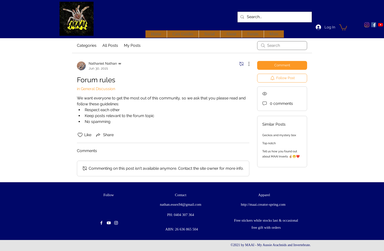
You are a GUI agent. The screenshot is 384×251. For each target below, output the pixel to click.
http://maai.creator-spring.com (263, 204)
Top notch (269, 143)
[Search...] (274, 17)
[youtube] (380, 24)
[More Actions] (246, 64)
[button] (343, 27)
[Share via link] (104, 135)
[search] (282, 45)
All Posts (110, 45)
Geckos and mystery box (279, 135)
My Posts (132, 45)
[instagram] (116, 222)
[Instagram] (366, 24)
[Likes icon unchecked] (80, 135)
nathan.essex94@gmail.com (180, 204)
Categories (86, 45)
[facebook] (373, 24)
